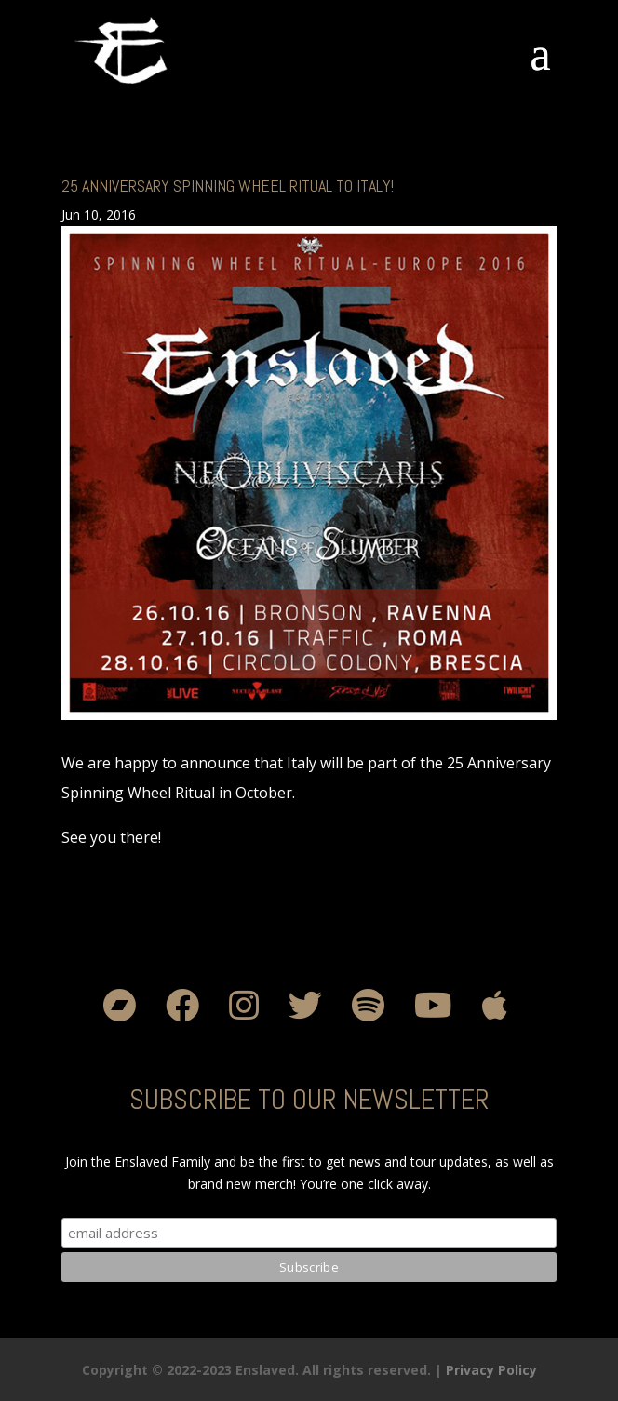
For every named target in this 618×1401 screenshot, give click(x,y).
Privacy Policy (491, 1370)
